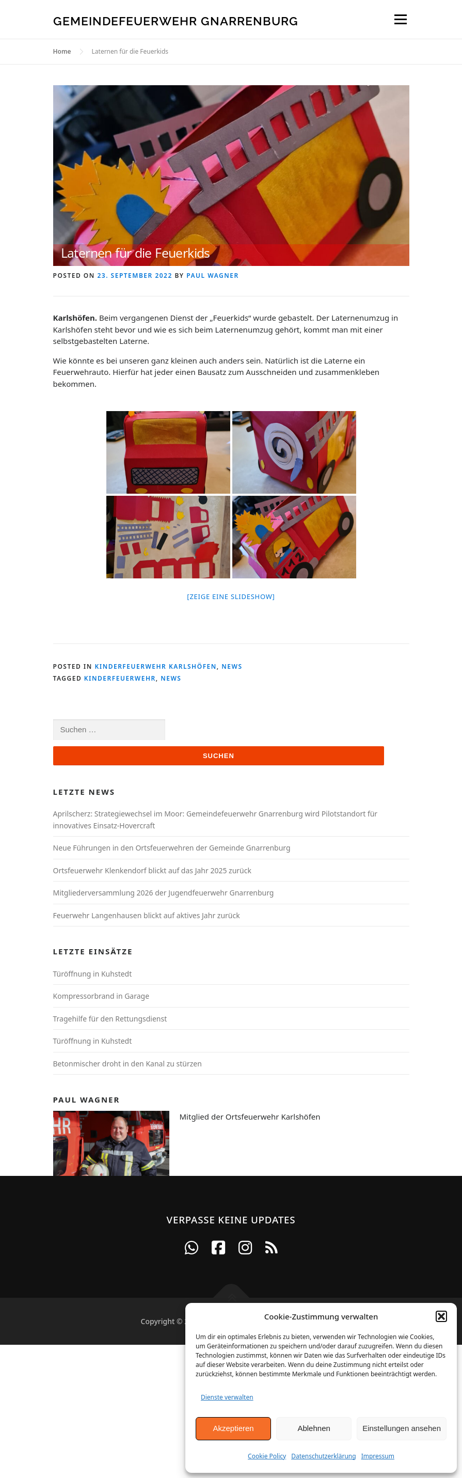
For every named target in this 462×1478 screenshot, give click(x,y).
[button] (441, 1316)
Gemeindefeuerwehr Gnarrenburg (175, 21)
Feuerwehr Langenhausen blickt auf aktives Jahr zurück (146, 915)
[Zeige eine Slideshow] (231, 596)
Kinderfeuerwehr (120, 678)
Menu (400, 19)
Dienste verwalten (227, 1397)
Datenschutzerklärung (323, 1456)
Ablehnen (313, 1428)
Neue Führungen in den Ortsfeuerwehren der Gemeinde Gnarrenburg (172, 848)
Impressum (377, 1456)
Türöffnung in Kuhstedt (92, 974)
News (231, 666)
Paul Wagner (212, 275)
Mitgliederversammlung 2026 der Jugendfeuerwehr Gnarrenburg (163, 893)
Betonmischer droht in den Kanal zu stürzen (127, 1063)
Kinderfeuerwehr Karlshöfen (155, 666)
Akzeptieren (233, 1428)
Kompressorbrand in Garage (101, 996)
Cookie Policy (267, 1456)
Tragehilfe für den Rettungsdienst (110, 1019)
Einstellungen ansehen (401, 1428)
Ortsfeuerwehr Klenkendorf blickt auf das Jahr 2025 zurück (152, 870)
